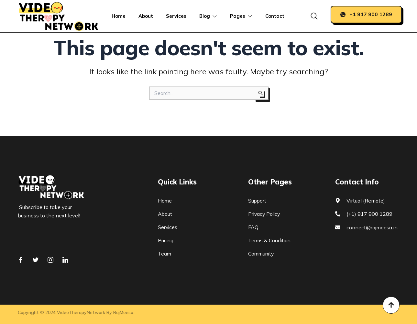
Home (119, 16)
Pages (241, 16)
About (145, 16)
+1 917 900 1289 (366, 14)
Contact (275, 16)
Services (176, 16)
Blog (208, 16)
